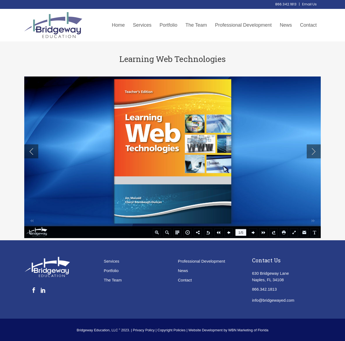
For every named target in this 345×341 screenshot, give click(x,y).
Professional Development (201, 261)
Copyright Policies (172, 330)
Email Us (309, 4)
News (183, 270)
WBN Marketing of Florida (248, 330)
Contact (185, 280)
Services (111, 261)
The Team (113, 280)
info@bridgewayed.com (273, 300)
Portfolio (111, 270)
